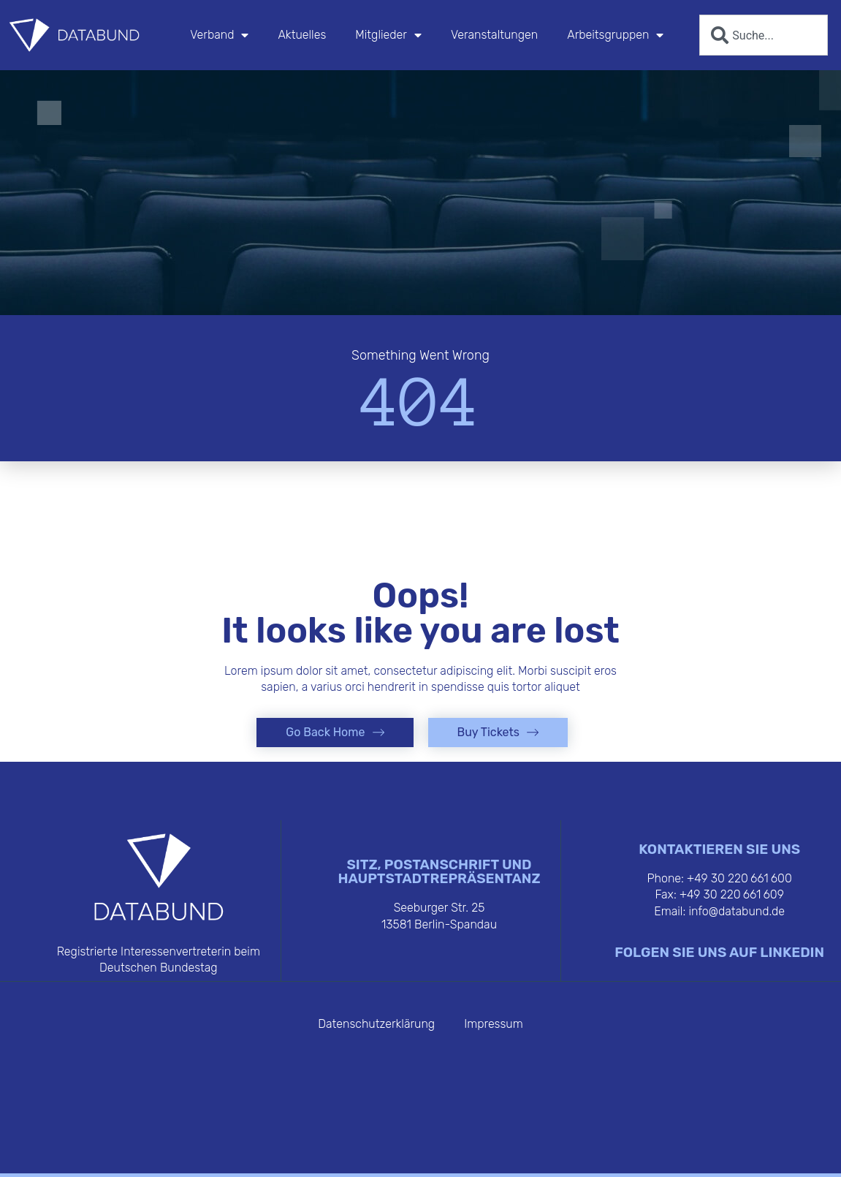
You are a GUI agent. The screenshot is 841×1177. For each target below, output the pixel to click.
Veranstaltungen (494, 35)
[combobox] (763, 35)
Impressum (493, 1024)
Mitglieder (388, 35)
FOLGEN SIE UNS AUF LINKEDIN (719, 952)
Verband (219, 35)
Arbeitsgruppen (615, 35)
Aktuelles (302, 35)
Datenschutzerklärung (376, 1024)
